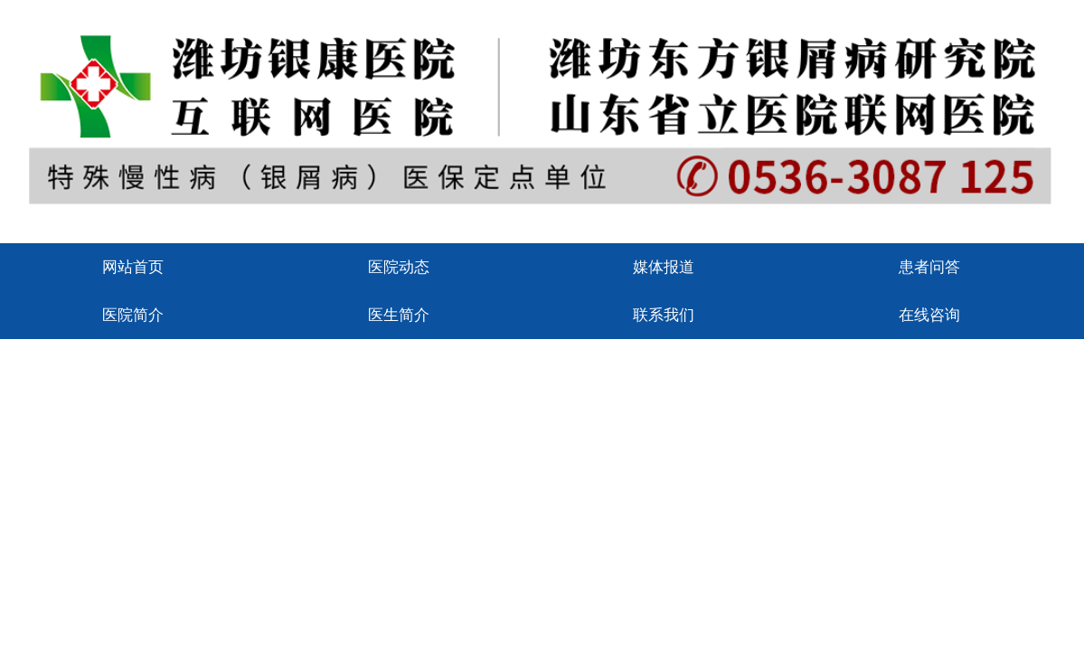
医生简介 (398, 315)
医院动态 (398, 267)
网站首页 (133, 267)
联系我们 (663, 315)
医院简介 (133, 315)
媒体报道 (663, 267)
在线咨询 (929, 315)
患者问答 (929, 267)
